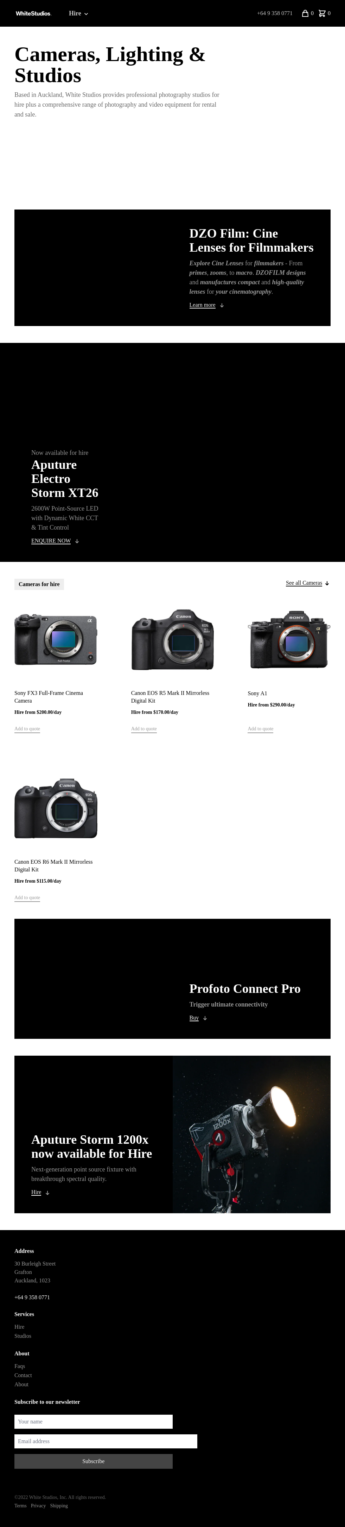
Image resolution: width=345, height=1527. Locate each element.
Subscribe (93, 1461)
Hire (79, 14)
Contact (23, 1375)
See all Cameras (304, 583)
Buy (194, 1018)
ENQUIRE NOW (51, 541)
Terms (20, 1505)
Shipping (59, 1505)
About (21, 1384)
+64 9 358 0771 (275, 13)
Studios (22, 1336)
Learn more (203, 305)
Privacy (38, 1505)
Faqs (19, 1366)
